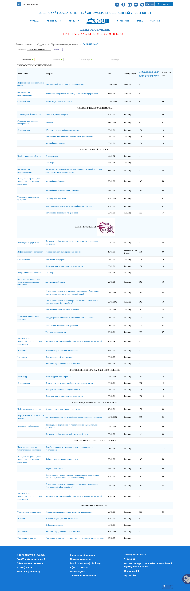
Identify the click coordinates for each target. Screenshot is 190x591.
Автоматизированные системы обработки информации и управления (73, 417)
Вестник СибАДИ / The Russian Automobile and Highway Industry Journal (147, 565)
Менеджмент (22, 357)
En (147, 4)
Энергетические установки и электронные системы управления (71, 94)
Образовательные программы (65, 44)
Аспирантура (115, 60)
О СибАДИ (34, 21)
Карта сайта (129, 575)
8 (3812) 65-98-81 (79, 567)
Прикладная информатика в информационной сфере (66, 434)
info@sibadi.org (32, 571)
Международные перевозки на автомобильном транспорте (69, 206)
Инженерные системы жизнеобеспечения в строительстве (69, 383)
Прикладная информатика (28, 243)
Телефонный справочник (83, 575)
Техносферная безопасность (29, 114)
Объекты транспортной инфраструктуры (62, 130)
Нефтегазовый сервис (54, 469)
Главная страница (24, 44)
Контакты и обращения (82, 555)
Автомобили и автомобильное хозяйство (62, 191)
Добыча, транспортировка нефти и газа (61, 459)
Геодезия (49, 122)
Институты (123, 21)
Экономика (22, 351)
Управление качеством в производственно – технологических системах (74, 538)
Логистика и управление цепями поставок (62, 364)
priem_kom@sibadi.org (89, 563)
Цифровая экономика (54, 525)
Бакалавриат (90, 44)
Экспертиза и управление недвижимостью (62, 390)
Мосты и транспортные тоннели (58, 102)
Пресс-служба (77, 571)
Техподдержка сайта (134, 554)
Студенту (74, 21)
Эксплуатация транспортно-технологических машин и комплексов (28, 181)
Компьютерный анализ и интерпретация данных (65, 84)
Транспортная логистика (55, 198)
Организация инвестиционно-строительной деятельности (69, 137)
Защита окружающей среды (56, 114)
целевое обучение (95, 29)
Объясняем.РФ (131, 571)
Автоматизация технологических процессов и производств (29, 341)
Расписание (164, 4)
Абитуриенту (54, 21)
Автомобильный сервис (55, 181)
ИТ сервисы (129, 559)
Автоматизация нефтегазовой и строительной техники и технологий (73, 341)
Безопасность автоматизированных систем (62, 252)
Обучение (155, 21)
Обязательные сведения (30, 563)
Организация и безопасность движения (61, 213)
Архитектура (22, 377)
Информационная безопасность (30, 252)
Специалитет (56, 60)
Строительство (23, 102)
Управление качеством (26, 538)
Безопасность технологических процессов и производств (68, 512)
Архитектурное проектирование (58, 377)
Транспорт (49, 163)
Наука (140, 21)
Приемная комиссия (80, 559)
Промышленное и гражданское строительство (64, 266)
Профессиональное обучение (29, 156)
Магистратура (85, 60)
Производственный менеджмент (58, 357)
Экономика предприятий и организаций (61, 351)
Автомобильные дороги (55, 143)
